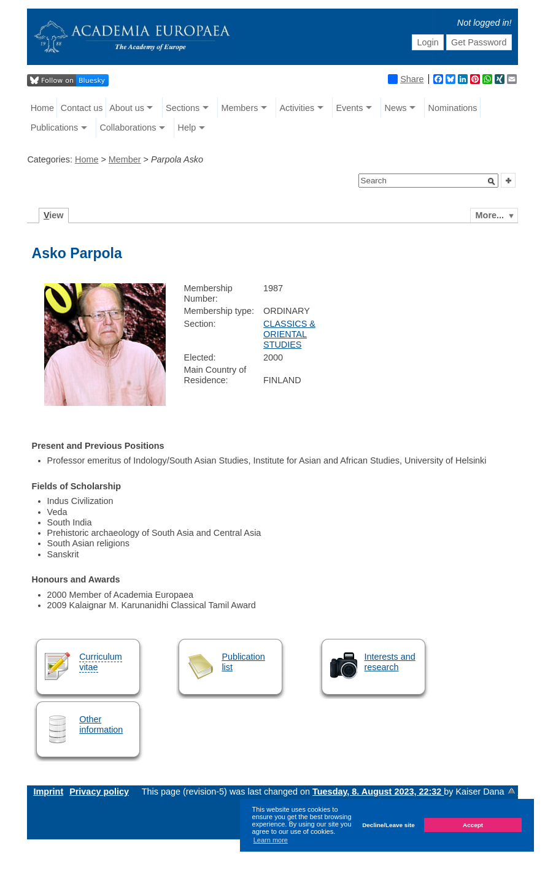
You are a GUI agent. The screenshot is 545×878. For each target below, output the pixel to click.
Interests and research (390, 662)
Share (405, 79)
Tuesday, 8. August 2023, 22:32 (378, 791)
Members (239, 108)
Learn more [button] (270, 840)
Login (427, 42)
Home (42, 108)
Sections (182, 108)
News (395, 108)
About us (126, 108)
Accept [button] (473, 825)
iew (54, 215)
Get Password (478, 42)
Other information (101, 724)
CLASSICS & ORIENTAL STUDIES (289, 334)
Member (125, 159)
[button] (492, 181)
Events (349, 108)
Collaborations (127, 127)
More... (490, 215)
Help (187, 127)
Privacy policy (99, 791)
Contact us (82, 108)
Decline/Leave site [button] (388, 825)
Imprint (48, 791)
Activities (296, 108)
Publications (55, 127)
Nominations (452, 108)
